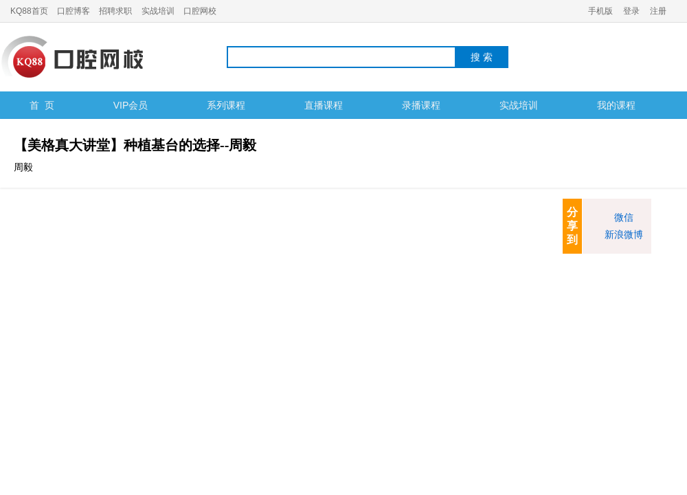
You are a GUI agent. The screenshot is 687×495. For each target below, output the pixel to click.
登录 (631, 11)
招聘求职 (115, 11)
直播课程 (323, 105)
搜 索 (482, 57)
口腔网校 (199, 11)
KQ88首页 (29, 11)
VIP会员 (130, 105)
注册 (658, 11)
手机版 (600, 11)
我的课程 (616, 105)
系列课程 (226, 105)
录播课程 (421, 105)
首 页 (42, 105)
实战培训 (158, 11)
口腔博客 (73, 11)
